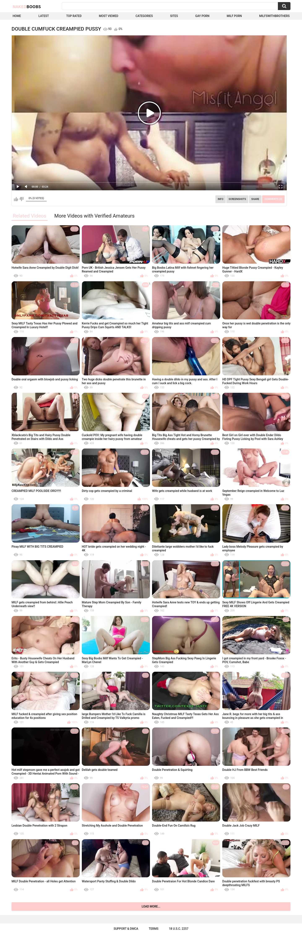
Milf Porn (234, 16)
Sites (174, 16)
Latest (44, 16)
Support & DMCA (126, 928)
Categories (144, 16)
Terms (153, 928)
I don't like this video (21, 199)
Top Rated (74, 16)
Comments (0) (273, 199)
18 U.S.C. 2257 (178, 928)
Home (17, 16)
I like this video (16, 199)
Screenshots (237, 199)
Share (255, 199)
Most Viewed (108, 16)
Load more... (151, 906)
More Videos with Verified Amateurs (94, 216)
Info (220, 199)
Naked (27, 6)
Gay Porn (202, 16)
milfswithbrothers (274, 16)
